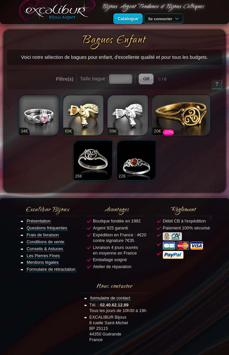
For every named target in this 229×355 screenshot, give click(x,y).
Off (146, 78)
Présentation (39, 220)
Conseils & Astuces (45, 248)
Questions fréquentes (47, 227)
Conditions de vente (46, 241)
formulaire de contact (110, 298)
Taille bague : (94, 78)
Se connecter (164, 18)
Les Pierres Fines (43, 255)
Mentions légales (43, 262)
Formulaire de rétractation (51, 269)
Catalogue (128, 18)
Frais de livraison (43, 234)
